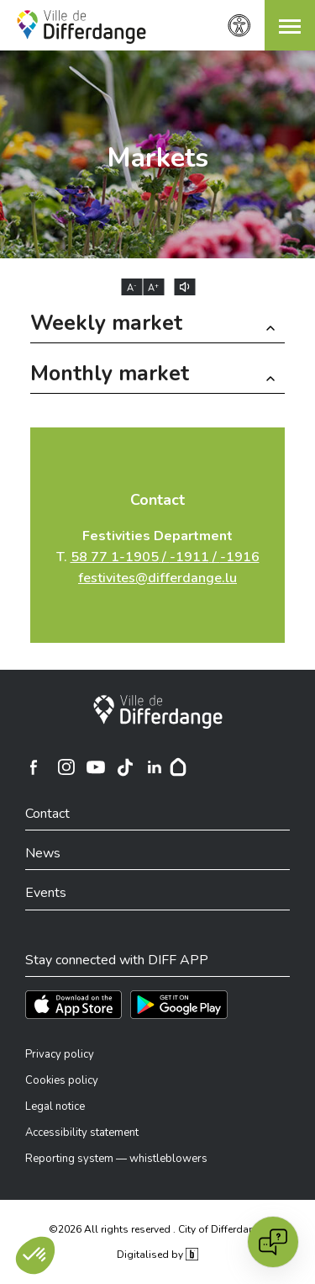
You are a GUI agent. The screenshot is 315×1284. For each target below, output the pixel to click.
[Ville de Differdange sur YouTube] (96, 767)
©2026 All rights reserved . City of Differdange (157, 1229)
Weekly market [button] (106, 325)
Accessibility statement (82, 1132)
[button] (290, 25)
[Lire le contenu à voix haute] (184, 287)
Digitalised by (157, 1254)
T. (158, 557)
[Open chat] (273, 1242)
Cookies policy (61, 1080)
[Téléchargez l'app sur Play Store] (179, 1004)
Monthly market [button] (109, 375)
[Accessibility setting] (239, 25)
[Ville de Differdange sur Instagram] (66, 767)
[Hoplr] (178, 767)
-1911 (189, 557)
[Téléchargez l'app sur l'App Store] (73, 1004)
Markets (157, 158)
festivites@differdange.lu (157, 578)
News (42, 853)
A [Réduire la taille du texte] (132, 287)
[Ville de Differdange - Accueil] (81, 27)
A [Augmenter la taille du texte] (153, 287)
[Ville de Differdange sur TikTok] (125, 767)
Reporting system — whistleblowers (116, 1158)
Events (45, 892)
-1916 (240, 557)
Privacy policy (59, 1054)
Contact (157, 500)
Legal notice (55, 1106)
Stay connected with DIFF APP (116, 960)
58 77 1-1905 (115, 557)
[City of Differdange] (158, 712)
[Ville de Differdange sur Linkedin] (154, 767)
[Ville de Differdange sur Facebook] (33, 767)
